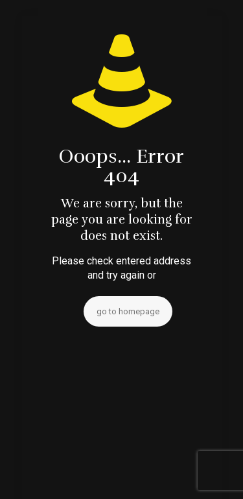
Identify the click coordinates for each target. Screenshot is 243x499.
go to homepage (128, 311)
